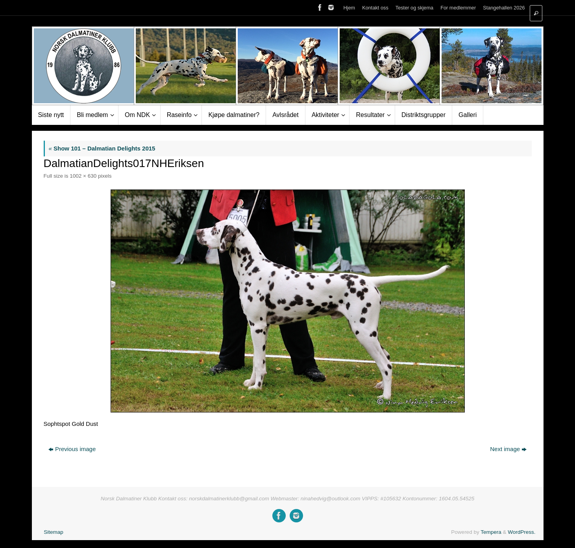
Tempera (491, 532)
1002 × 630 (83, 176)
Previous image (72, 449)
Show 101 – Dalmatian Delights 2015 (102, 148)
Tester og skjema (414, 8)
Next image (508, 449)
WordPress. (521, 532)
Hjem (349, 8)
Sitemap (53, 532)
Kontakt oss (375, 8)
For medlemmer (458, 8)
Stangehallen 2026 (504, 8)
